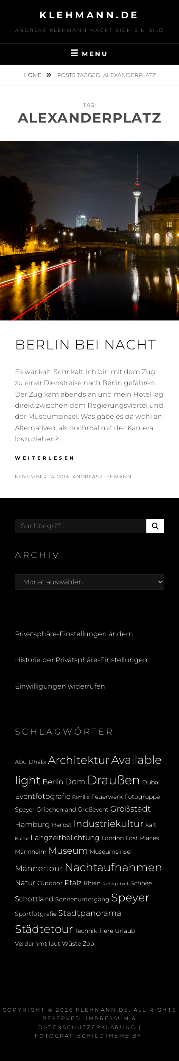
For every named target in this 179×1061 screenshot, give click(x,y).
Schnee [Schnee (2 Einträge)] (141, 883)
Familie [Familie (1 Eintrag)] (81, 797)
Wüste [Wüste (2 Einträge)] (71, 943)
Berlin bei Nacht (86, 344)
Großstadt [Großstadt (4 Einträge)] (130, 809)
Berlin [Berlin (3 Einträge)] (52, 782)
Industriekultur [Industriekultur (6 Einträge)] (108, 823)
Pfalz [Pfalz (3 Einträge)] (73, 882)
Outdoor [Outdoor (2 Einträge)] (50, 883)
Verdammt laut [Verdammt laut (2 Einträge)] (37, 943)
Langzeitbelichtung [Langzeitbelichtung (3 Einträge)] (65, 837)
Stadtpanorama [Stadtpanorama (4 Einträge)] (89, 913)
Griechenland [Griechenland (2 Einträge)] (56, 809)
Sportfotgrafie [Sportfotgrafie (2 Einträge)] (35, 914)
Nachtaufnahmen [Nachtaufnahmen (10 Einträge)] (113, 867)
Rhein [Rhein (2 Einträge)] (92, 883)
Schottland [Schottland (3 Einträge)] (34, 899)
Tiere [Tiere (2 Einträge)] (106, 931)
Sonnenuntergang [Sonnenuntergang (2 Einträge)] (82, 899)
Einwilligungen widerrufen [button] (60, 686)
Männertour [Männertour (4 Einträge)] (39, 868)
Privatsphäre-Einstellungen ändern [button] (74, 634)
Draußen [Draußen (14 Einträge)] (113, 779)
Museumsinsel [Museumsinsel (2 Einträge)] (111, 851)
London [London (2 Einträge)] (112, 838)
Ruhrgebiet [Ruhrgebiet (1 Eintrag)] (115, 884)
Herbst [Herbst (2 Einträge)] (62, 825)
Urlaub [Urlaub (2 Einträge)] (125, 931)
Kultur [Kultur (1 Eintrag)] (22, 838)
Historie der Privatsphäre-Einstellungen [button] (81, 660)
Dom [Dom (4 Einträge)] (75, 781)
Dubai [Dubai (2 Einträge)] (151, 782)
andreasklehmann (102, 477)
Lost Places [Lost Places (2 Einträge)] (142, 838)
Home (33, 74)
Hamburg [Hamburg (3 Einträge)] (32, 824)
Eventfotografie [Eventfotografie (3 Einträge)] (42, 796)
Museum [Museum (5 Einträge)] (68, 850)
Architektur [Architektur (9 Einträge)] (78, 759)
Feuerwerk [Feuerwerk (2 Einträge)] (107, 797)
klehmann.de (89, 15)
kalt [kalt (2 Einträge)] (151, 825)
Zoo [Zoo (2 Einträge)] (88, 943)
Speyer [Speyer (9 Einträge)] (130, 897)
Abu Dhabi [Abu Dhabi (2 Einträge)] (30, 762)
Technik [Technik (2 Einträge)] (86, 931)
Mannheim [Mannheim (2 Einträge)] (31, 851)
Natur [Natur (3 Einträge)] (25, 882)
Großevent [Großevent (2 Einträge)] (93, 809)
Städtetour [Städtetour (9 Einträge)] (44, 928)
